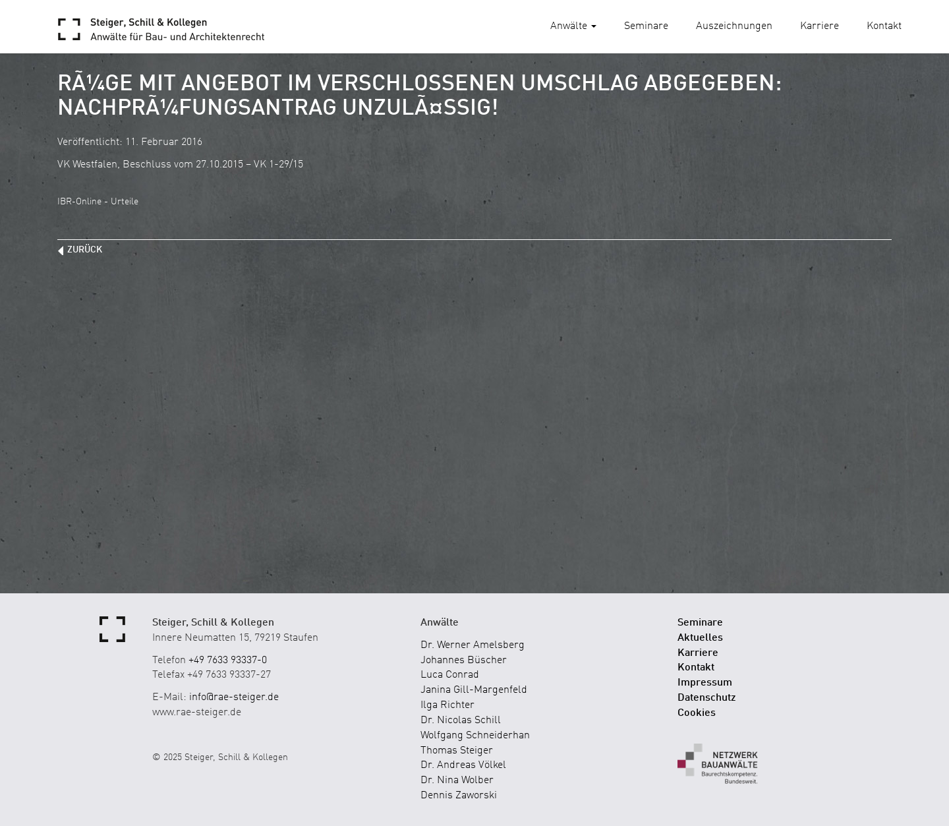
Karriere (819, 26)
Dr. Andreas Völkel (463, 765)
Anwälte (573, 26)
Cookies (696, 713)
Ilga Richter (447, 705)
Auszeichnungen (734, 26)
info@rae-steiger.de (234, 697)
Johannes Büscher (463, 660)
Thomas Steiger (456, 751)
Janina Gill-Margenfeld (473, 690)
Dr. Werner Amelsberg (472, 645)
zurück (84, 249)
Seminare (646, 26)
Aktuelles (700, 638)
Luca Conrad (449, 675)
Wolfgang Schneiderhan (475, 735)
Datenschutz (706, 698)
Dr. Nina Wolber (457, 780)
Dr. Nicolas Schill (460, 720)
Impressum (704, 683)
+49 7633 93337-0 (227, 660)
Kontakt (884, 26)
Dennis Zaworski (458, 795)
